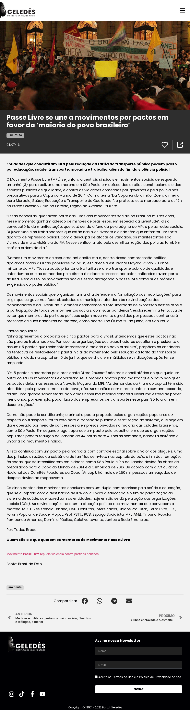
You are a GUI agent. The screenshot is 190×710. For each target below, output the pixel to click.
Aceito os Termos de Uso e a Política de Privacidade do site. (140, 677)
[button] (84, 600)
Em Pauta (15, 135)
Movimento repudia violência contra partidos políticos (52, 554)
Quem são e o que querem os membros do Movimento (68, 539)
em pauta (15, 587)
